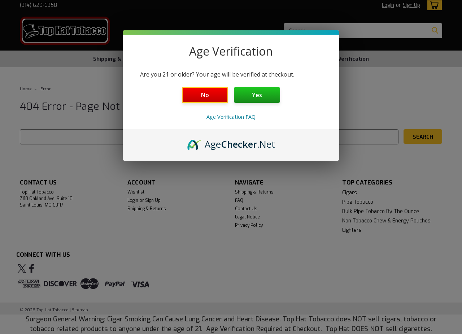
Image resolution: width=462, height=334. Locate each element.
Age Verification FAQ (231, 116)
